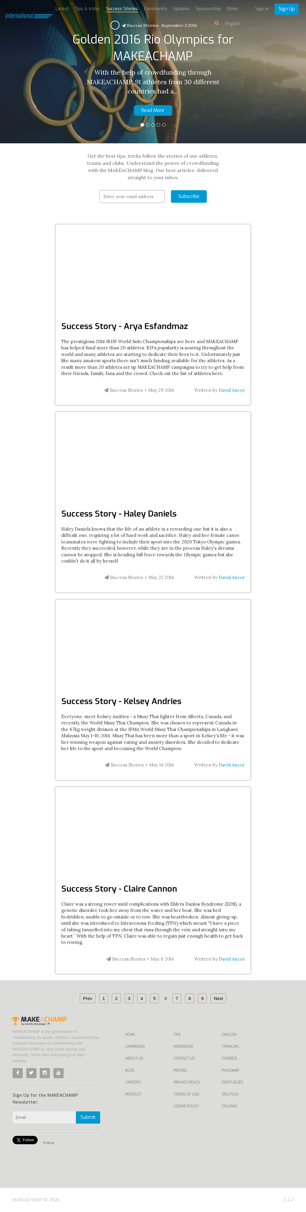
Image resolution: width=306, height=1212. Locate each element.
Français (230, 1046)
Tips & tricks (87, 9)
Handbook (183, 1046)
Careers (133, 1082)
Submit (88, 1117)
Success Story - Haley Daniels (119, 513)
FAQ (177, 1034)
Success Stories (122, 9)
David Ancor (232, 390)
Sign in (262, 9)
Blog (129, 1070)
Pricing (180, 1070)
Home (130, 1034)
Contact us (184, 1058)
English (229, 1034)
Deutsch (230, 1094)
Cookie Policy (186, 1106)
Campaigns (135, 1046)
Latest (62, 9)
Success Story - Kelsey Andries (121, 701)
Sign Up (287, 9)
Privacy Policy (187, 1082)
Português (233, 1082)
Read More (152, 110)
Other (232, 9)
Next (218, 998)
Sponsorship (208, 9)
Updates (181, 9)
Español (230, 1058)
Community (155, 9)
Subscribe (188, 196)
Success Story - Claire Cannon (119, 888)
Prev (87, 998)
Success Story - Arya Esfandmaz (124, 326)
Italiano (229, 1106)
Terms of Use (186, 1094)
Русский (230, 1070)
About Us (134, 1058)
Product (133, 1094)
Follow (48, 1143)
